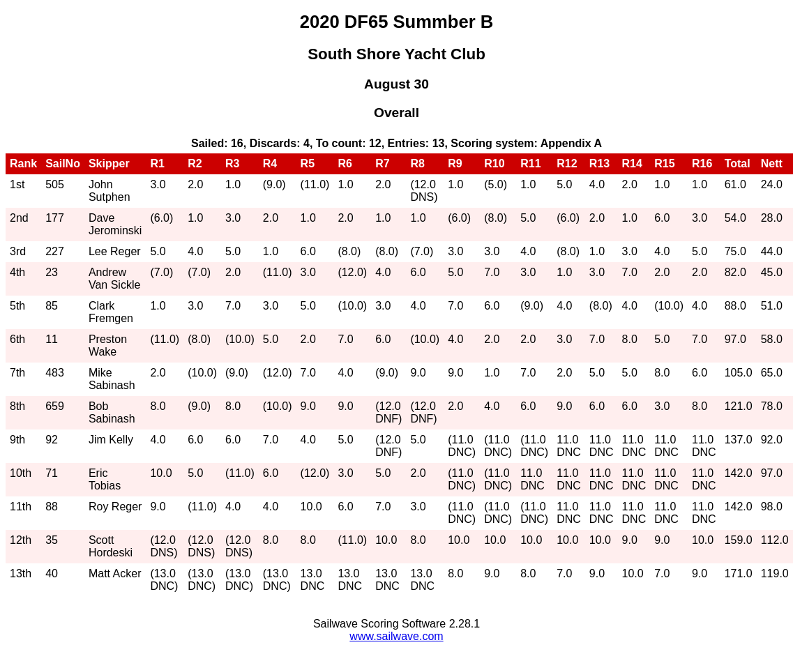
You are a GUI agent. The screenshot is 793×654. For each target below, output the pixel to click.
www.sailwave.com (396, 636)
